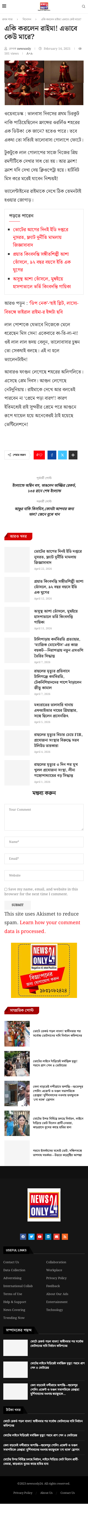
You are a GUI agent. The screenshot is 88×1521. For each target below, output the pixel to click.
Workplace (54, 1270)
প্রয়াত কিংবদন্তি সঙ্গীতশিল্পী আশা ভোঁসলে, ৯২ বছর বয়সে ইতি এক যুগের (42, 262)
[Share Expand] (73, 455)
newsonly (24, 48)
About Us (46, 1493)
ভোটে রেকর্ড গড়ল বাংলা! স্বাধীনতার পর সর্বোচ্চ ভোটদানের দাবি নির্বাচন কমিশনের (57, 1033)
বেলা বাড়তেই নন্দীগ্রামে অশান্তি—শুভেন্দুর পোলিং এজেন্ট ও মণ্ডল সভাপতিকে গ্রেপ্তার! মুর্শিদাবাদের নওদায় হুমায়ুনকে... (54, 1389)
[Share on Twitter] (62, 455)
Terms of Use (12, 1294)
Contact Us (11, 1262)
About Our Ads (57, 1294)
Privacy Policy (56, 1278)
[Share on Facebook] (52, 455)
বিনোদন (27, 19)
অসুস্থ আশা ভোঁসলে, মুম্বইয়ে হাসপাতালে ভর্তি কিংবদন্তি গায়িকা (42, 283)
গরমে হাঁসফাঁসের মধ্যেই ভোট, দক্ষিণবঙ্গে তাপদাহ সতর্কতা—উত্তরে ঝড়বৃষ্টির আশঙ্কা (57, 1153)
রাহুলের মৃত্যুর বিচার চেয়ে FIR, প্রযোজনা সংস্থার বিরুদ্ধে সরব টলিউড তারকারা (58, 740)
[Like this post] (40, 455)
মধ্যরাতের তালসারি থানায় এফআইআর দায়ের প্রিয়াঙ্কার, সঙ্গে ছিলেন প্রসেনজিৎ (55, 710)
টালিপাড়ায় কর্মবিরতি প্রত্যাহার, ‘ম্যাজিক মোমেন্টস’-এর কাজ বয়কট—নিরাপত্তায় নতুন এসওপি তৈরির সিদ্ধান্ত (58, 647)
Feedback (53, 1286)
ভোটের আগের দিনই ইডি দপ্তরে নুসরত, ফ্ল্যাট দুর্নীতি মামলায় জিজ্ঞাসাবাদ (40, 237)
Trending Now (14, 1318)
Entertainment (57, 1302)
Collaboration (56, 1262)
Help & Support (14, 1302)
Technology (54, 1310)
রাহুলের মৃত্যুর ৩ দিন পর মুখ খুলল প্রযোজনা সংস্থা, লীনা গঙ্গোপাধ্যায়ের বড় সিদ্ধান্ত (56, 770)
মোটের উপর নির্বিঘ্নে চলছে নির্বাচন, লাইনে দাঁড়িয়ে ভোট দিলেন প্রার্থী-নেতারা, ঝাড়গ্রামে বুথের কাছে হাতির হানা (58, 1123)
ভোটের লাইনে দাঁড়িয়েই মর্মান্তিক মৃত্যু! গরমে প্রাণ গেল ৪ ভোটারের (55, 1063)
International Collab (18, 1286)
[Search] (83, 7)
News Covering (14, 1310)
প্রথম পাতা (7, 19)
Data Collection (14, 1270)
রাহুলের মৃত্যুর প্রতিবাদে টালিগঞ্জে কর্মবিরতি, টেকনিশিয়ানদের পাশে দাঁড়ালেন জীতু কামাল (57, 679)
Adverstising (12, 1278)
